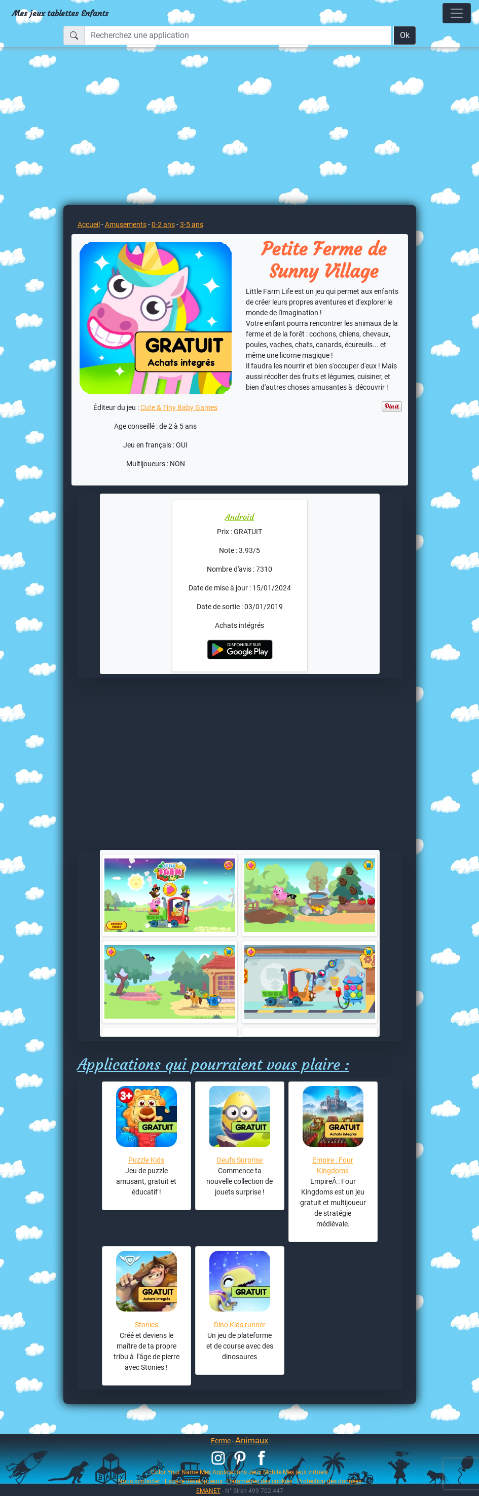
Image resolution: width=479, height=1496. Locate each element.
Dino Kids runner (240, 1325)
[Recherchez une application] (237, 35)
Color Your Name (174, 1472)
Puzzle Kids (146, 1160)
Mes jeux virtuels (305, 1472)
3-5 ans (191, 224)
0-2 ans (163, 224)
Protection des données (329, 1481)
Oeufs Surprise (239, 1160)
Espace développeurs (194, 1481)
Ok (405, 35)
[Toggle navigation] (457, 13)
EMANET (208, 1490)
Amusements (125, 224)
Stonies (146, 1325)
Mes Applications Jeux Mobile (240, 1472)
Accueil (89, 224)
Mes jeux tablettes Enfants (60, 13)
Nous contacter (139, 1481)
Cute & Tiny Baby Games (178, 407)
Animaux (251, 1440)
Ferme (221, 1441)
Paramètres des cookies (259, 1481)
